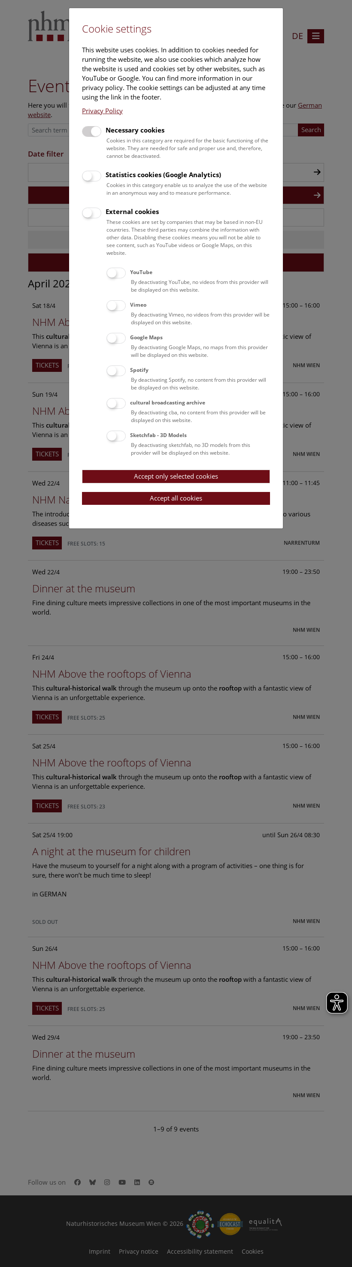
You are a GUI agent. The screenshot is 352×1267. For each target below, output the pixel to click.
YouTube (141, 272)
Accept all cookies (176, 498)
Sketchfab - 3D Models (158, 435)
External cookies (132, 211)
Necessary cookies (135, 130)
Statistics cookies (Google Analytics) (163, 174)
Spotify (139, 370)
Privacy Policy (102, 110)
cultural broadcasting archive (167, 402)
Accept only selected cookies (176, 476)
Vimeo (138, 304)
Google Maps (146, 337)
